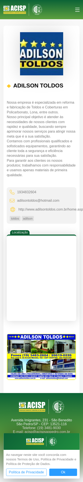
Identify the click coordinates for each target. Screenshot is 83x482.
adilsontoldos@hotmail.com (34, 200)
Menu (77, 9)
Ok (63, 472)
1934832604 (23, 192)
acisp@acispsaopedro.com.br (47, 432)
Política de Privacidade (26, 472)
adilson (28, 218)
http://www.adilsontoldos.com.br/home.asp (43, 209)
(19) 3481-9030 (49, 428)
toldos (15, 218)
